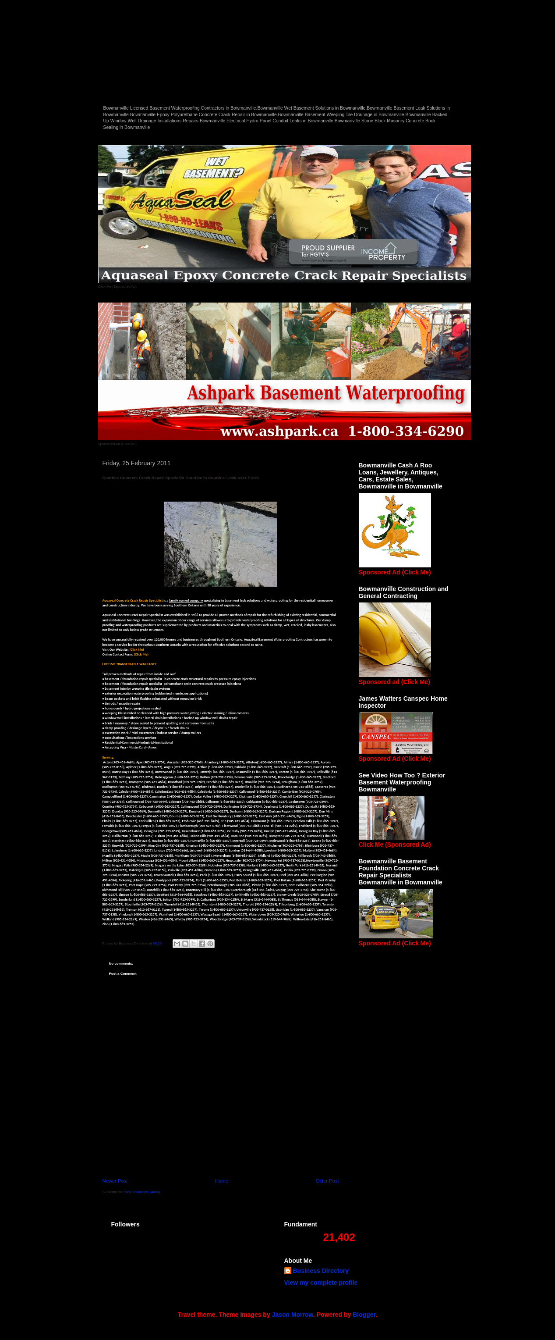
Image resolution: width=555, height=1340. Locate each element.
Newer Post (115, 1180)
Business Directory (321, 1270)
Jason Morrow (292, 1314)
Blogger (364, 1314)
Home (221, 1180)
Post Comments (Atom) (142, 1192)
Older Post (327, 1180)
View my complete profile (321, 1282)
